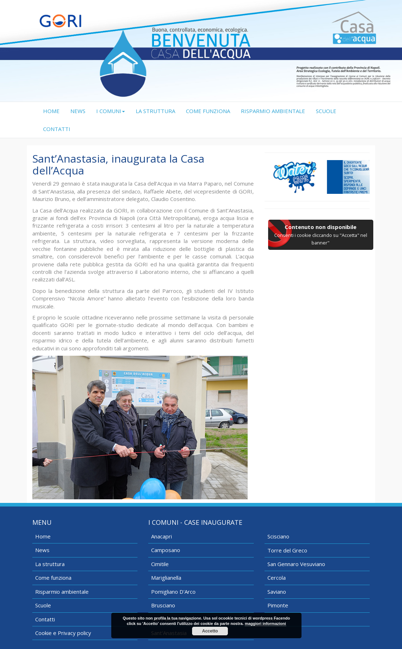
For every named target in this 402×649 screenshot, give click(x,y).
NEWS (77, 111)
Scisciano (278, 536)
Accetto (210, 631)
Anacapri (161, 536)
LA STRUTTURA (155, 111)
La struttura (50, 564)
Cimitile (160, 564)
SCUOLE (326, 111)
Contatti (45, 619)
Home (43, 536)
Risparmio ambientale (62, 591)
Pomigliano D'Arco (173, 591)
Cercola (276, 577)
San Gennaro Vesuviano (296, 564)
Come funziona (53, 577)
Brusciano (163, 605)
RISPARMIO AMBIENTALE (273, 111)
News (42, 550)
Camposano (165, 550)
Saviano (276, 591)
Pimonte (277, 605)
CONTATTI (56, 128)
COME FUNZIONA (208, 111)
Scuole (43, 605)
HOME (54, 111)
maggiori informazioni (265, 623)
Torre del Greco (287, 550)
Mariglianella (166, 577)
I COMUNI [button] (110, 111)
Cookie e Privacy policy (63, 632)
